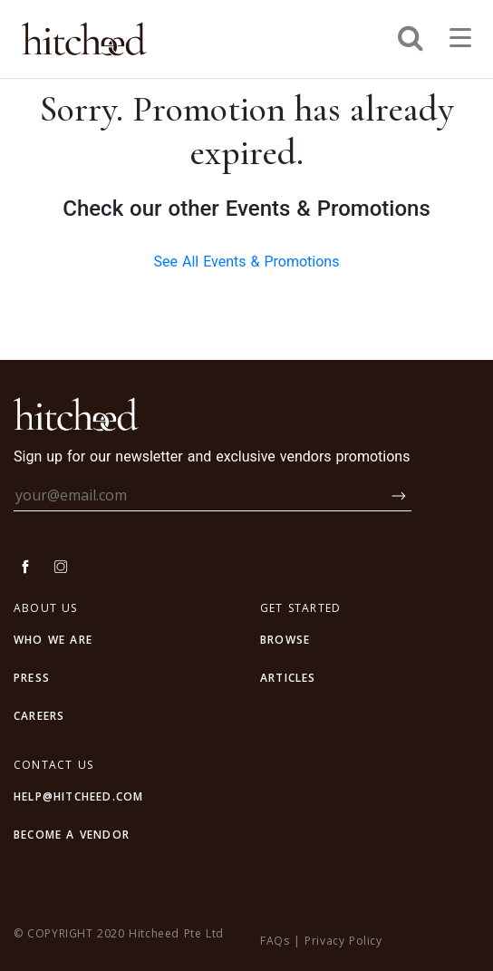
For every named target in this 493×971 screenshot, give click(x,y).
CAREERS (39, 715)
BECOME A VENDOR (72, 834)
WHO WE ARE (53, 639)
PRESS (32, 677)
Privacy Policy (343, 940)
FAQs (274, 940)
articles (288, 677)
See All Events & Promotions (247, 261)
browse (285, 639)
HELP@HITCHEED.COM (78, 796)
